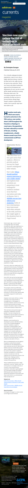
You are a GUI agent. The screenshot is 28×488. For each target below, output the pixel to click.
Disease (12, 55)
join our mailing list (20, 471)
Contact (3, 482)
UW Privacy (14, 482)
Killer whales (17, 55)
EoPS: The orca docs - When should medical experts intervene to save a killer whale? (14, 382)
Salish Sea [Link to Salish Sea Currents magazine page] (10, 12)
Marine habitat (10, 60)
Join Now (16, 463)
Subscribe (8, 482)
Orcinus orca (17, 60)
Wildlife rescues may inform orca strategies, (14, 201)
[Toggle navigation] (16, 1)
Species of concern (8, 56)
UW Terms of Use (5, 484)
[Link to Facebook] (10, 61)
